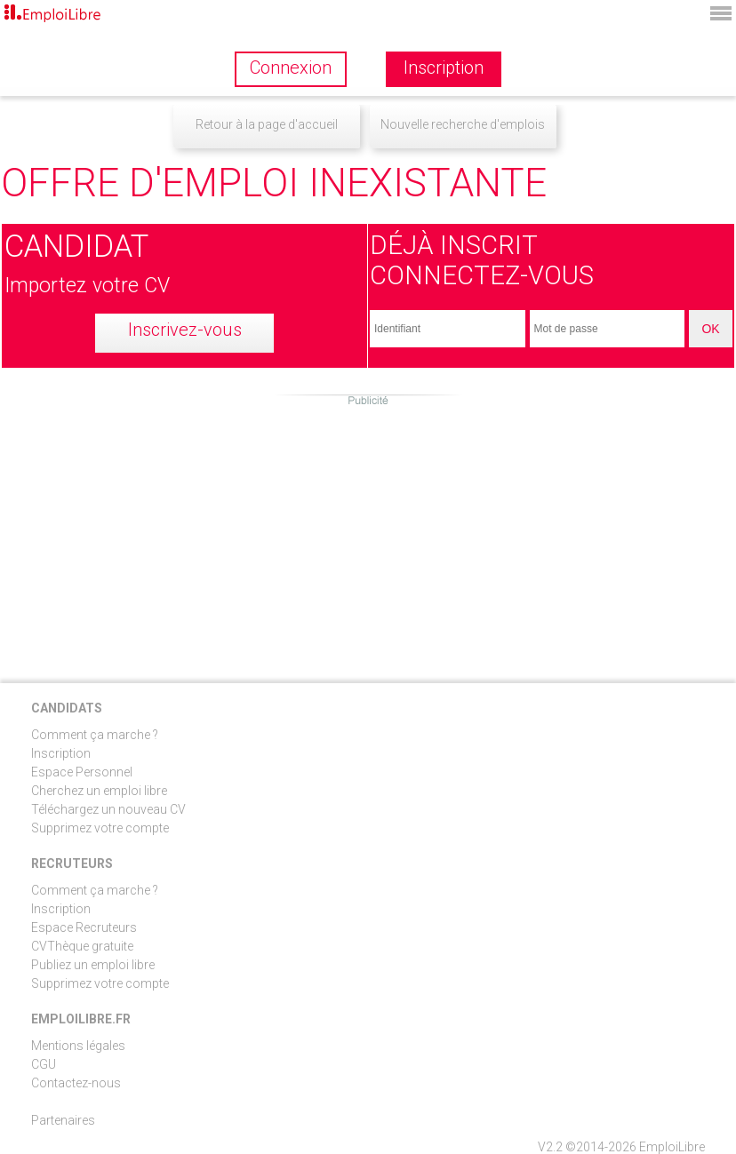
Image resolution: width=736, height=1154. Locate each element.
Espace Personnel (81, 772)
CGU (43, 1064)
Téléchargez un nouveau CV (108, 809)
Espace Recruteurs (84, 927)
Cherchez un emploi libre (99, 791)
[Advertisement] (368, 532)
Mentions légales (78, 1046)
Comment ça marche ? (94, 735)
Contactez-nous (76, 1083)
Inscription (61, 753)
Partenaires (63, 1120)
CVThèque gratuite (82, 946)
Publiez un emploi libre (93, 965)
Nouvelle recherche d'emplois (462, 124)
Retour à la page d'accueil (267, 124)
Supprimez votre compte (100, 828)
